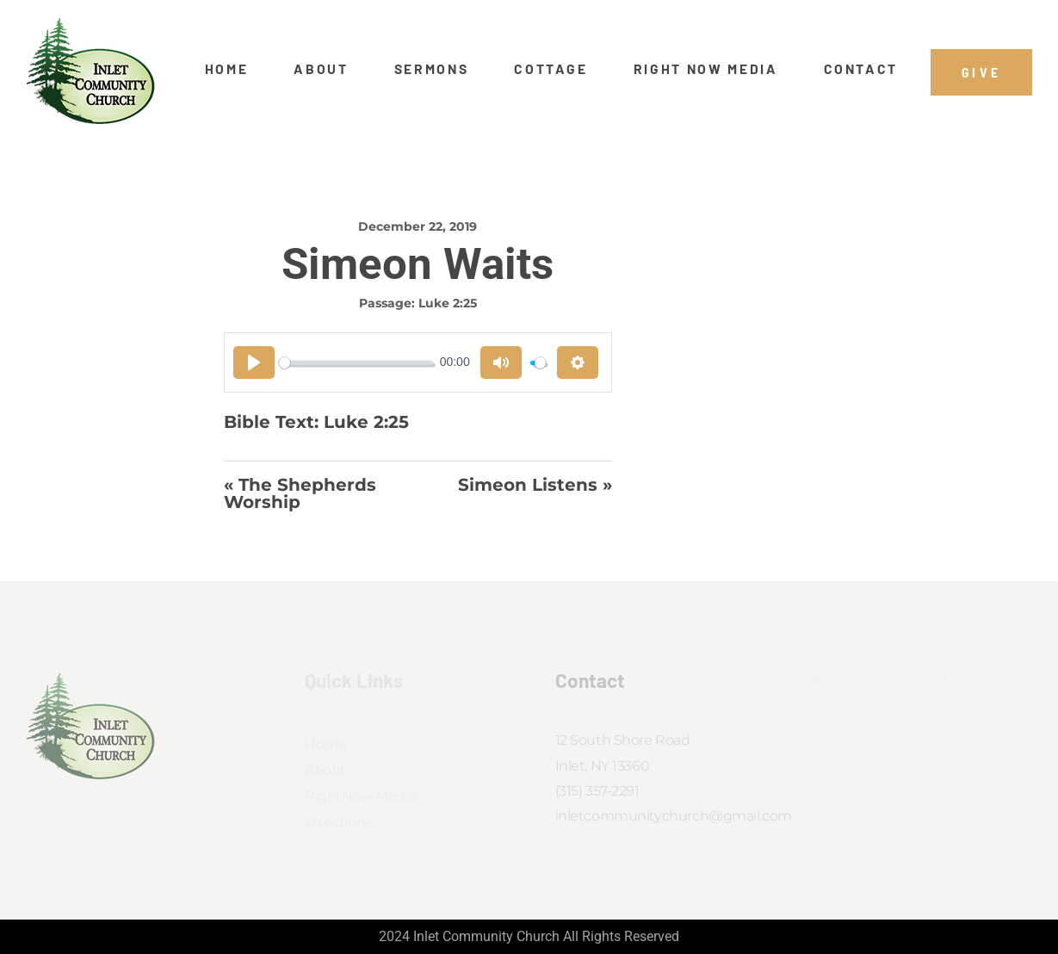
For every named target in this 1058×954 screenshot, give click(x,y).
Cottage (551, 69)
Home (227, 69)
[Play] (254, 362)
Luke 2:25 (447, 303)
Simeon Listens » (535, 485)
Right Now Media (706, 69)
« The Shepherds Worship (300, 493)
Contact (861, 69)
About (321, 69)
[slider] (356, 363)
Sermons (431, 69)
